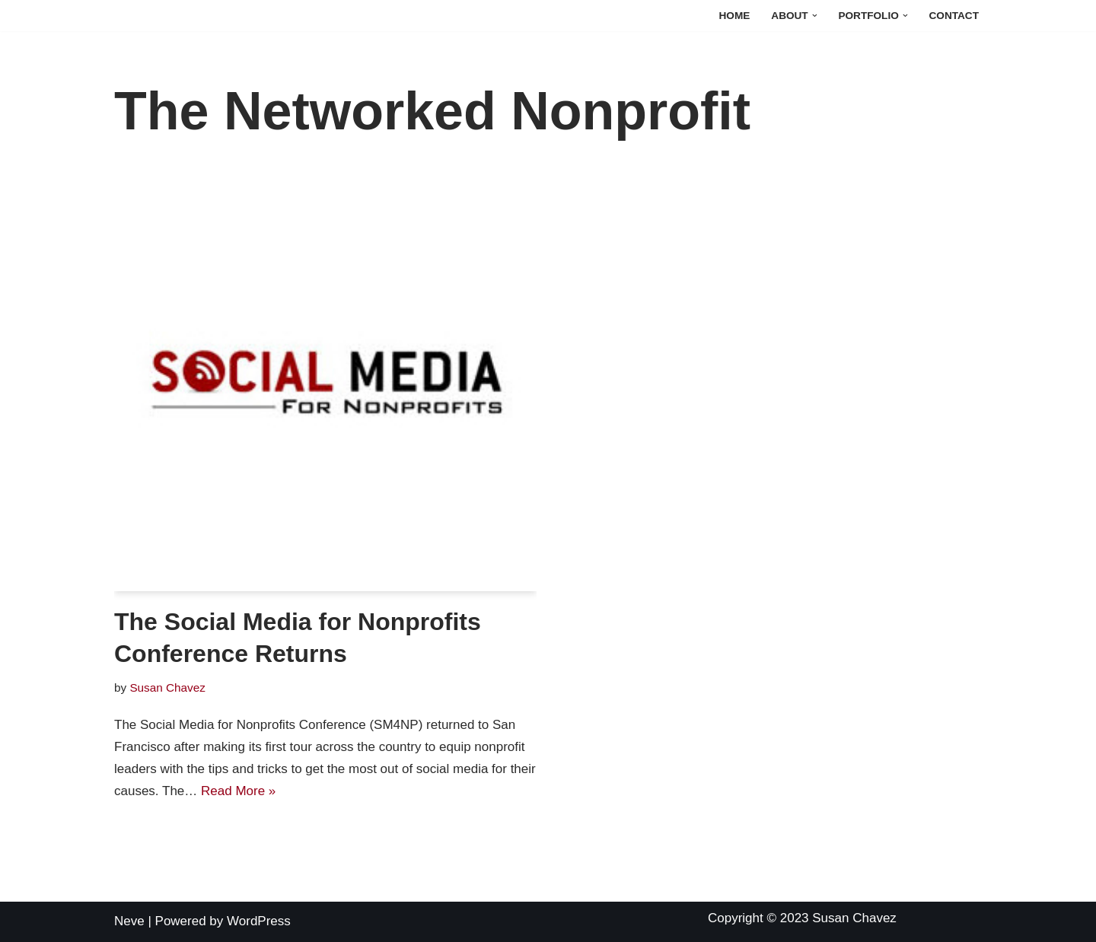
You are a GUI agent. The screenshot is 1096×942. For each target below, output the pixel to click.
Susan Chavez (167, 687)
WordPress (259, 921)
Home (734, 15)
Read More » (238, 791)
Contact (954, 15)
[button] (814, 15)
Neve (129, 921)
